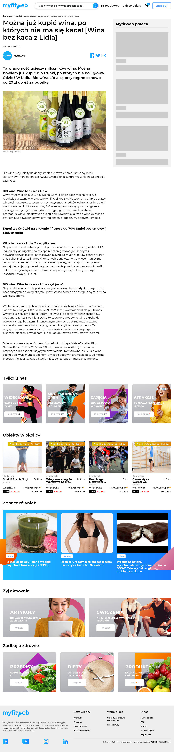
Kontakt (145, 726)
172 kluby (25, 444)
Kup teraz (14, 414)
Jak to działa (132, 5)
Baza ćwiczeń (80, 726)
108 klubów (110, 444)
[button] (47, 145)
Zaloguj (161, 5)
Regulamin (146, 735)
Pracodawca (110, 5)
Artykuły (19, 16)
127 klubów (67, 444)
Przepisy (78, 722)
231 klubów (153, 444)
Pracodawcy (113, 725)
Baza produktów (82, 730)
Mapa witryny (147, 730)
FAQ (143, 722)
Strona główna (9, 16)
